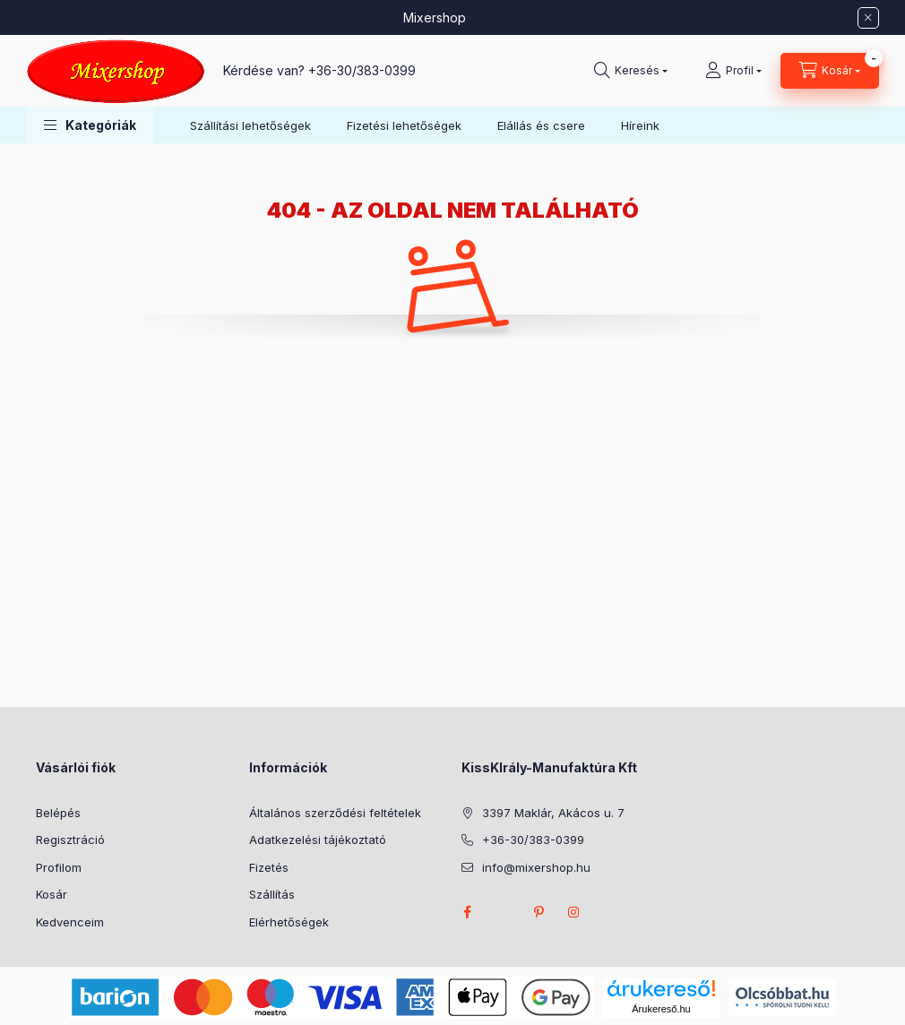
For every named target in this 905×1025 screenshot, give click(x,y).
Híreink (640, 125)
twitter (503, 912)
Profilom (59, 867)
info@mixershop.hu (536, 867)
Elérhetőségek (289, 922)
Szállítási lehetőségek (250, 125)
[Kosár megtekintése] (829, 71)
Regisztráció (70, 839)
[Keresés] (630, 71)
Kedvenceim (70, 922)
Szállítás (272, 894)
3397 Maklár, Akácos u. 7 (553, 812)
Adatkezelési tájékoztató (317, 839)
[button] (90, 125)
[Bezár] (868, 18)
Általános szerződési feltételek (335, 812)
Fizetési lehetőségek (404, 125)
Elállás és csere (541, 125)
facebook (467, 912)
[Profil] (733, 71)
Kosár (51, 894)
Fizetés (269, 867)
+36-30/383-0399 (362, 70)
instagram (574, 912)
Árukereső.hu (661, 1008)
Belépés (58, 812)
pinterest (538, 912)
